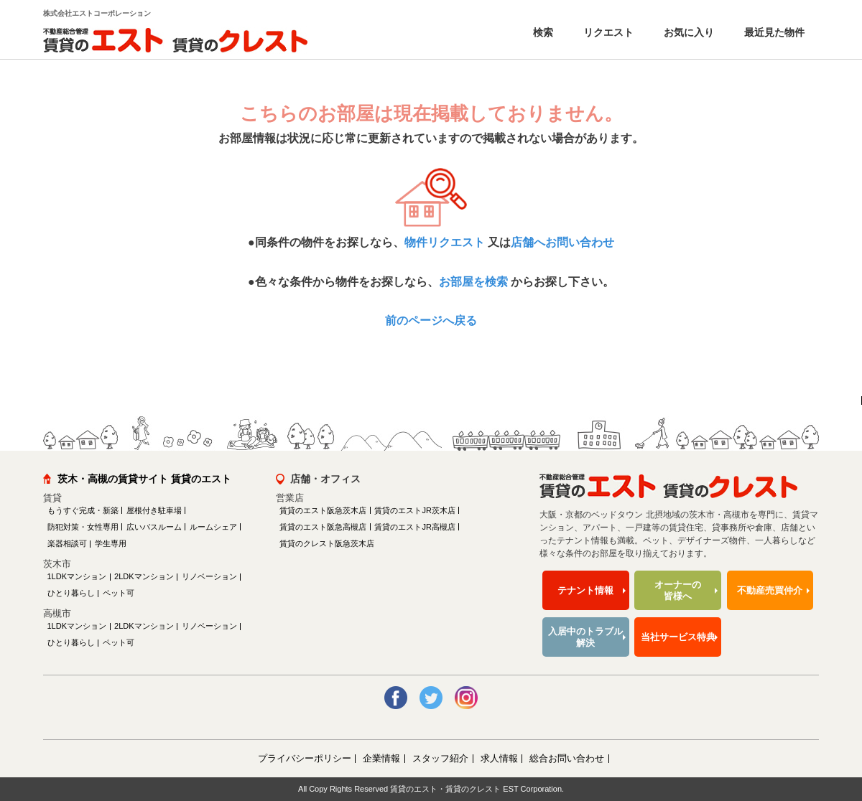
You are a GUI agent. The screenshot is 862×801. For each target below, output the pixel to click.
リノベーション (209, 576)
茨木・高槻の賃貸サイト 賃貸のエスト (144, 478)
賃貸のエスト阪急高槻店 (322, 527)
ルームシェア (213, 527)
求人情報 (499, 758)
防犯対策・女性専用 (83, 527)
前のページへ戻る (431, 320)
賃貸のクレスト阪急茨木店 (326, 543)
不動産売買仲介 (769, 590)
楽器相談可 (67, 543)
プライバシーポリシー (304, 758)
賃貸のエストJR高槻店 (414, 527)
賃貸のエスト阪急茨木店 (322, 510)
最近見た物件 (773, 32)
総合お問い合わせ (566, 758)
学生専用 (110, 543)
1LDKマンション (77, 576)
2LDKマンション (144, 576)
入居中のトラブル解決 (585, 637)
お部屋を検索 (473, 282)
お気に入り (687, 32)
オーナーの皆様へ (677, 590)
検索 (541, 32)
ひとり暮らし (71, 593)
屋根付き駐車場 (154, 510)
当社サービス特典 (678, 637)
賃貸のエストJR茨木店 (414, 510)
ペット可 (118, 593)
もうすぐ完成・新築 (83, 510)
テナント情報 (585, 590)
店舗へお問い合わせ (562, 242)
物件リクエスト (444, 242)
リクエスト (607, 32)
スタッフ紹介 (440, 758)
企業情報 (381, 758)
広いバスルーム (154, 527)
